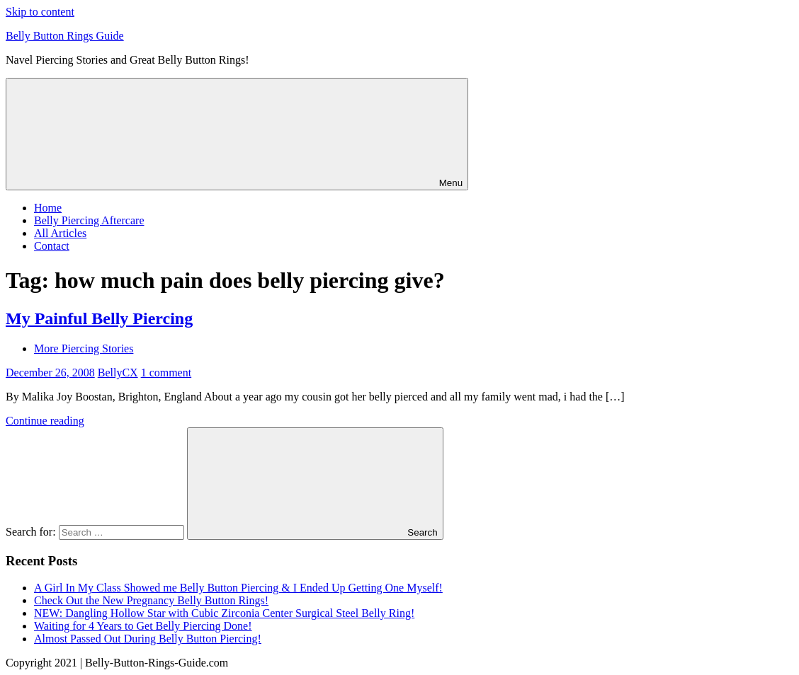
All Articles (60, 233)
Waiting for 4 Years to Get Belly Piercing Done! (143, 626)
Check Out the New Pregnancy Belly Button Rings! (151, 600)
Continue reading (45, 421)
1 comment (166, 373)
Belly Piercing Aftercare (89, 220)
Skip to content (40, 12)
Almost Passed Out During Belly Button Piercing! (147, 639)
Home (48, 208)
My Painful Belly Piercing (99, 318)
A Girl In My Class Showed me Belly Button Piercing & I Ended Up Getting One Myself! (238, 588)
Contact (51, 246)
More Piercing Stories (83, 348)
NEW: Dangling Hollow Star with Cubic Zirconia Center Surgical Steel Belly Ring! (224, 613)
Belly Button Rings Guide (65, 36)
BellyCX (118, 373)
